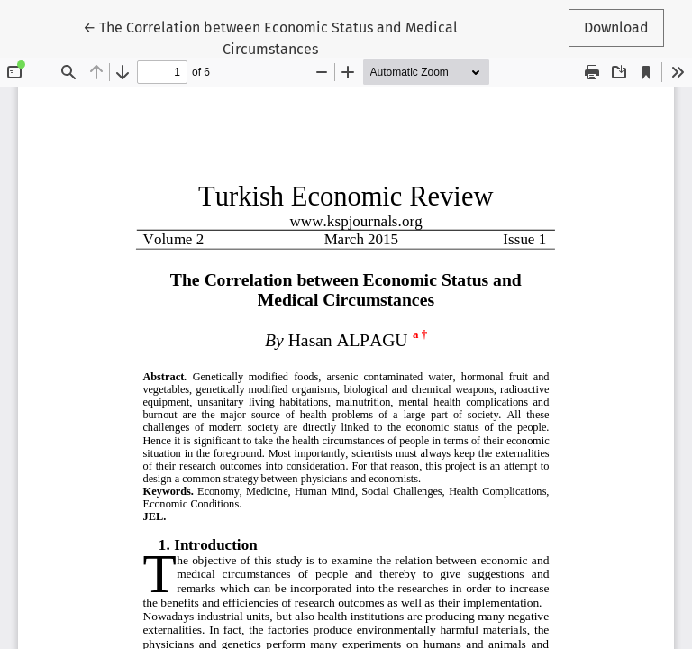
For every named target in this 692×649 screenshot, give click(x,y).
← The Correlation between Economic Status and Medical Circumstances (270, 37)
